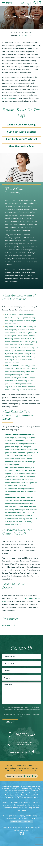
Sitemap (35, 818)
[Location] (35, 2)
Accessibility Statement (21, 821)
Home (13, 32)
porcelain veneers (12, 278)
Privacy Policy (25, 818)
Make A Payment (14, 771)
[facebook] (33, 752)
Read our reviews (21, 776)
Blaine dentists (8, 98)
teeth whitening (27, 278)
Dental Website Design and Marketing (20, 827)
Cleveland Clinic (9, 625)
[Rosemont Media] (21, 834)
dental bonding (11, 281)
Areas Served (30, 771)
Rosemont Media (21, 830)
